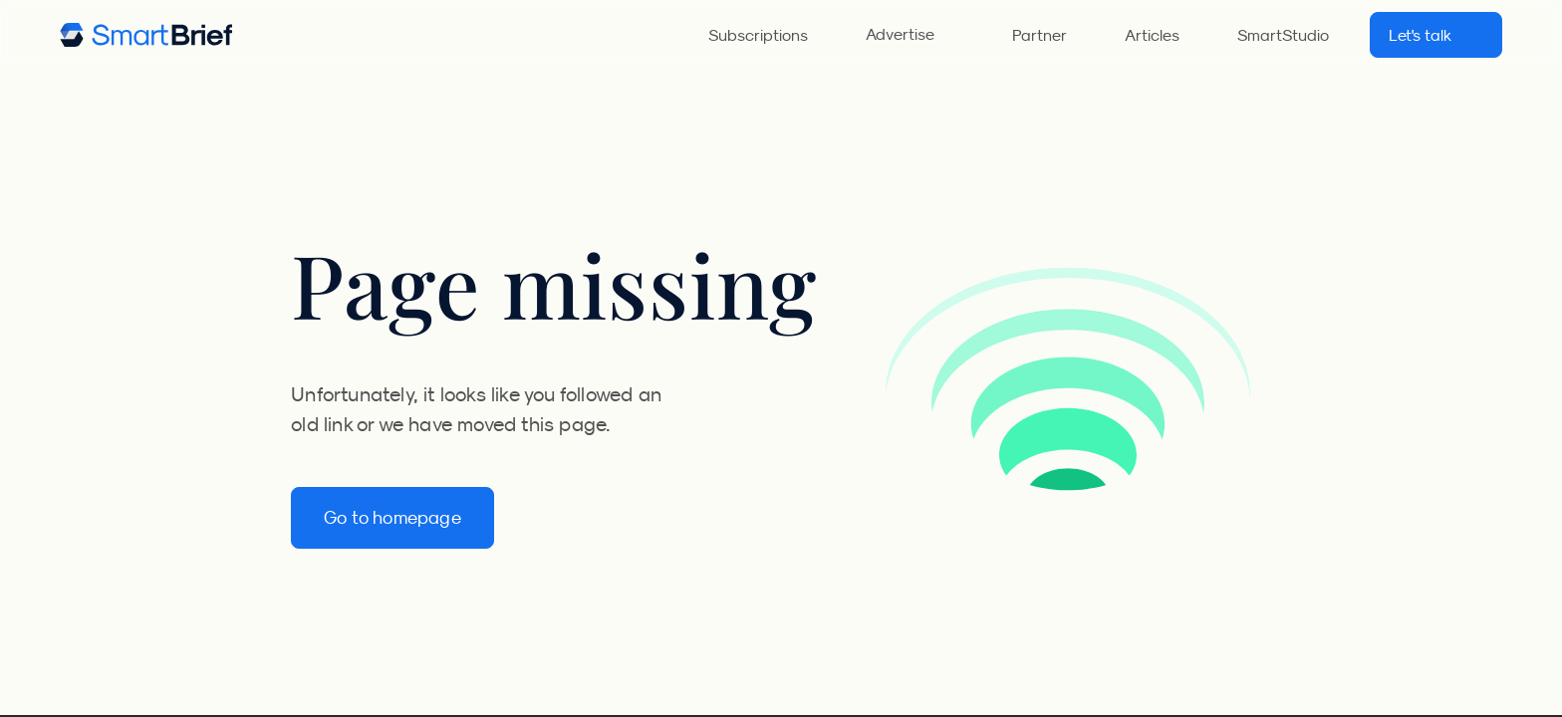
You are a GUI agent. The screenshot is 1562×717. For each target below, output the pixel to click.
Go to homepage (392, 518)
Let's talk (1436, 35)
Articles (1152, 35)
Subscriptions (758, 35)
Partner (1039, 35)
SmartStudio (1283, 35)
